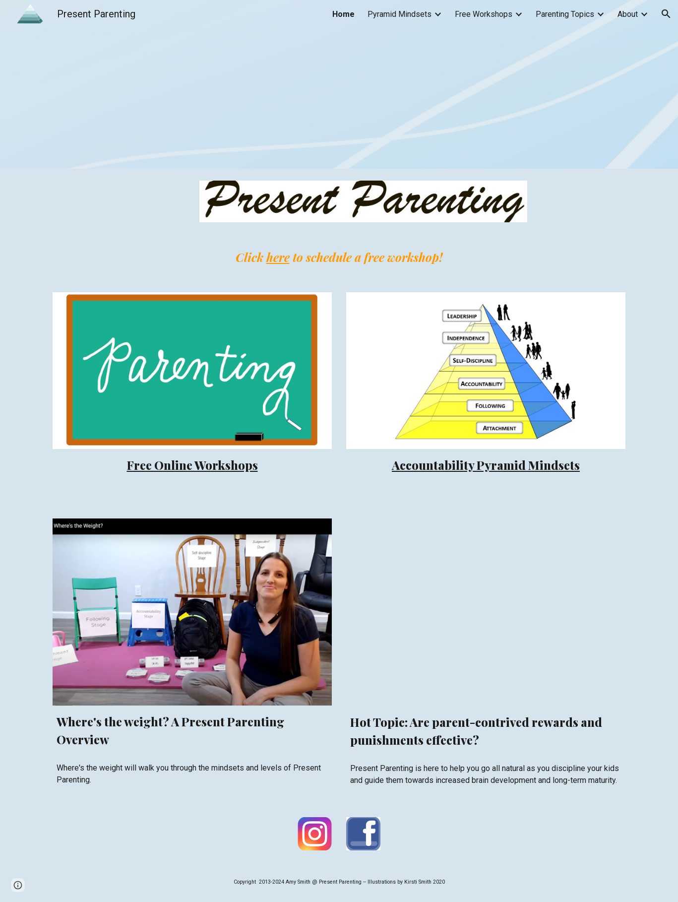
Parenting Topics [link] (565, 14)
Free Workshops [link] (483, 14)
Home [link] (343, 14)
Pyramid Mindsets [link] (399, 14)
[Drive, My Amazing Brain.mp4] (485, 612)
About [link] (627, 14)
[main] (339, 257)
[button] (666, 14)
